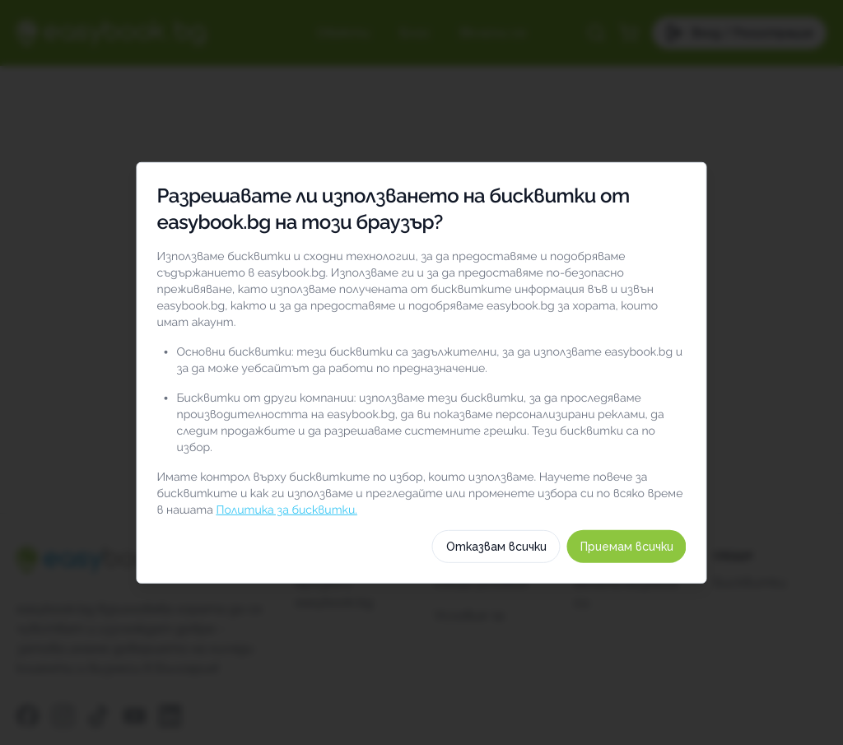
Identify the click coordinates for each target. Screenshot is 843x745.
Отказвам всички (527, 633)
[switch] (699, 435)
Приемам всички (657, 633)
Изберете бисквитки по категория (421, 537)
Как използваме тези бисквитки (421, 576)
